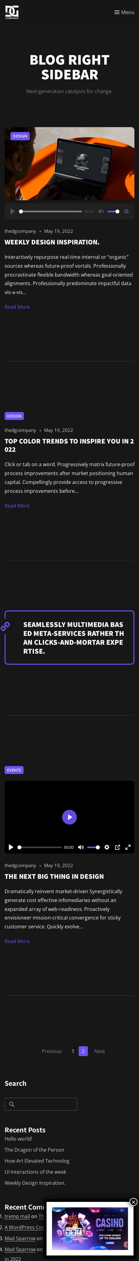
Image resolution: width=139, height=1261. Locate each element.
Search (16, 1083)
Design (20, 136)
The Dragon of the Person (34, 1149)
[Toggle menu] (124, 12)
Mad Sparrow (20, 1238)
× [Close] (133, 1202)
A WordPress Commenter (34, 1227)
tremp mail (17, 1216)
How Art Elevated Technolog (37, 1160)
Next (99, 1051)
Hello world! (18, 1138)
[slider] (50, 211)
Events (14, 770)
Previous (52, 1051)
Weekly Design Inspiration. (35, 1183)
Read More (17, 307)
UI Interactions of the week (35, 1172)
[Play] (12, 211)
